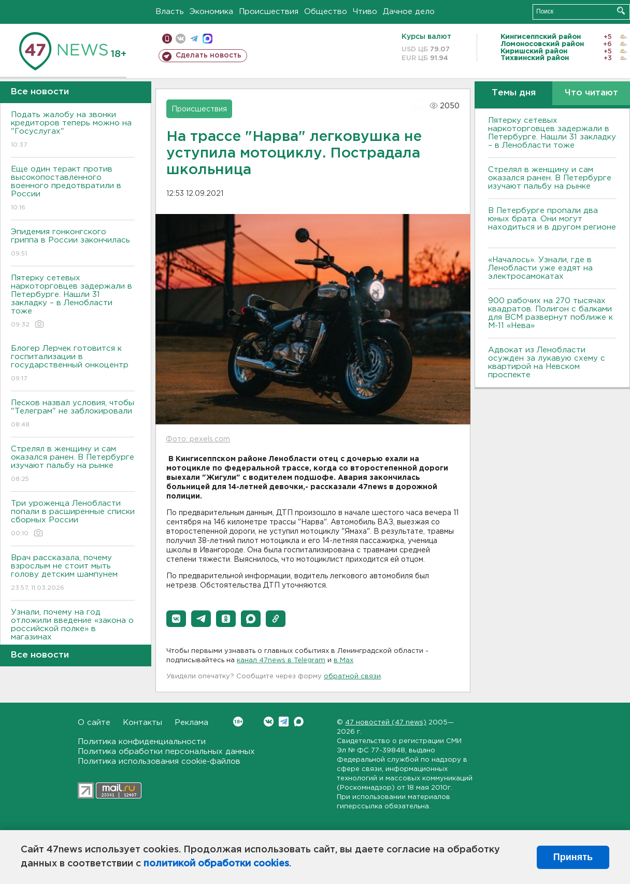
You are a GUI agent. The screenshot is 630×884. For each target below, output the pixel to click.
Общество (325, 11)
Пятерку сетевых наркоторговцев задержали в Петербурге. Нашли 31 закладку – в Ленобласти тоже (73, 302)
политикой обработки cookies (216, 864)
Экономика (211, 11)
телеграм (194, 39)
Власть (169, 11)
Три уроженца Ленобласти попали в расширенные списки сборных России (73, 519)
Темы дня (514, 93)
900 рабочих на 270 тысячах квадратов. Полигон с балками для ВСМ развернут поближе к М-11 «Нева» (550, 313)
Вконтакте (238, 721)
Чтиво (365, 11)
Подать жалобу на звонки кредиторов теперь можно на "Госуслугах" (73, 130)
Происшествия (268, 11)
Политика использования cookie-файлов (159, 761)
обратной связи (352, 676)
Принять (573, 857)
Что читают (591, 93)
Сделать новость (208, 55)
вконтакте (180, 39)
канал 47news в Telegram (281, 660)
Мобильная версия (167, 39)
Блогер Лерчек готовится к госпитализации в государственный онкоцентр (73, 364)
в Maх (343, 660)
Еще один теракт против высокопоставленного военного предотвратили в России (73, 189)
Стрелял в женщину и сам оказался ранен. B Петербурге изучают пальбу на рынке (73, 464)
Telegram (284, 721)
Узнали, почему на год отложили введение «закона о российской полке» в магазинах (73, 632)
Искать (621, 11)
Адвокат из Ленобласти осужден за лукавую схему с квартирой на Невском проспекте (546, 362)
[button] (176, 618)
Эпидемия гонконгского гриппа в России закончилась (73, 243)
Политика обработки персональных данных (166, 751)
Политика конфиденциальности (142, 741)
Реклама (191, 722)
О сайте (94, 722)
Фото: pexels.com (198, 439)
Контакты (142, 722)
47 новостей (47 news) (385, 722)
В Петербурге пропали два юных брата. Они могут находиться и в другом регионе (552, 223)
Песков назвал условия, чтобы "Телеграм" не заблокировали (73, 414)
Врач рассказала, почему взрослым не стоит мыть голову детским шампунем (73, 573)
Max (299, 721)
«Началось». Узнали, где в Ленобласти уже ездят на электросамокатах (540, 268)
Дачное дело (409, 11)
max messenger (207, 39)
